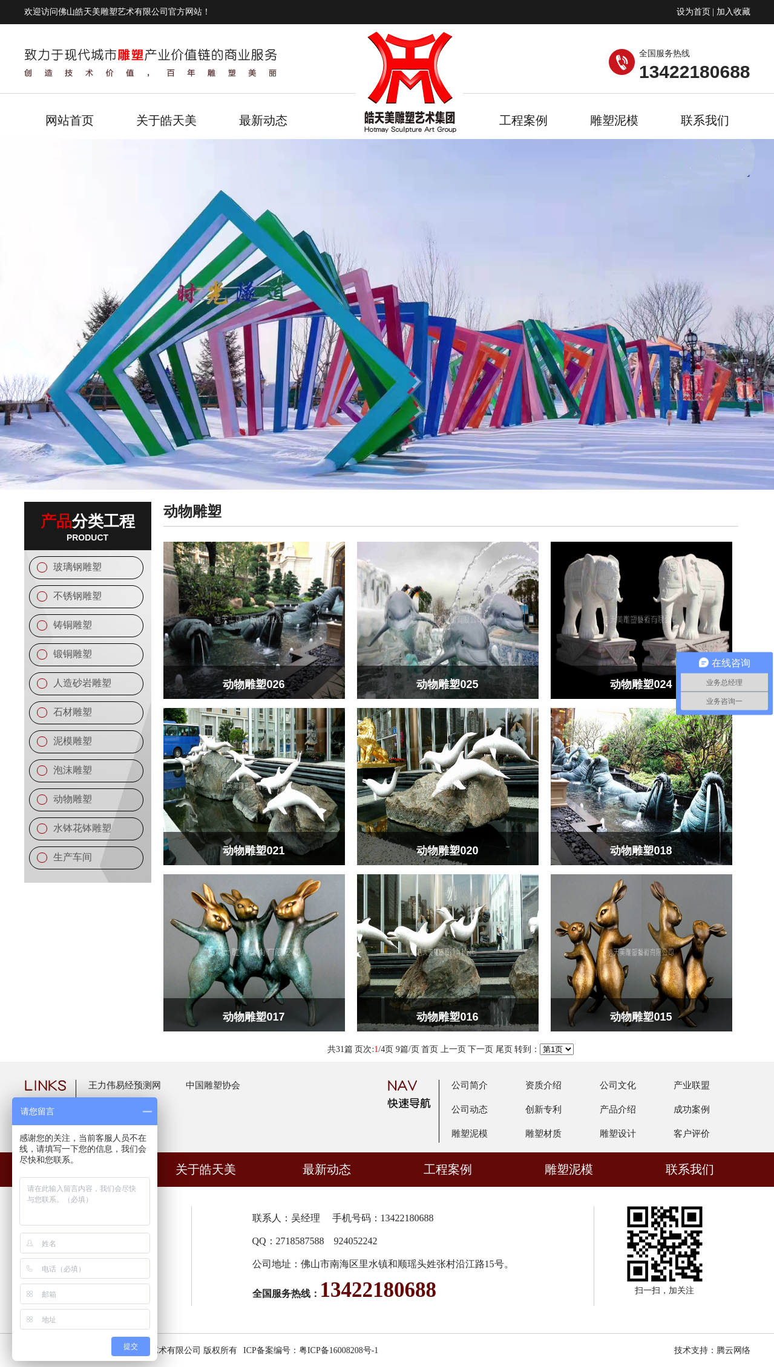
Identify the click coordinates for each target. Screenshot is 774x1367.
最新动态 (263, 120)
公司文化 (618, 1085)
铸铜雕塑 (72, 625)
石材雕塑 (72, 712)
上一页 (453, 1049)
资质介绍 (543, 1085)
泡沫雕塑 (72, 770)
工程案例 (523, 120)
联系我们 (705, 120)
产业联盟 (692, 1085)
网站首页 (69, 120)
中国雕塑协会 (213, 1085)
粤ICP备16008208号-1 (338, 1350)
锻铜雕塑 (72, 654)
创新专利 (543, 1109)
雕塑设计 (618, 1133)
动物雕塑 (72, 799)
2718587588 (300, 1241)
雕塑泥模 (614, 120)
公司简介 (469, 1085)
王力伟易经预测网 (124, 1085)
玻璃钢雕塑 (77, 567)
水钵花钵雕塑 (82, 828)
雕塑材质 (543, 1133)
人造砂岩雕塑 (82, 683)
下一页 (480, 1049)
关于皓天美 (166, 120)
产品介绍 (618, 1109)
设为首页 (693, 11)
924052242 (356, 1241)
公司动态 (469, 1109)
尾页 (504, 1049)
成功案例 (692, 1109)
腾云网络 (733, 1350)
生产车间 (72, 857)
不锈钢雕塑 (77, 596)
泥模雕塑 (72, 741)
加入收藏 (733, 11)
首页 (429, 1049)
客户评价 (692, 1133)
